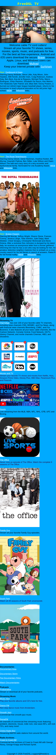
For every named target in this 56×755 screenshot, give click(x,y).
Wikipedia (20, 91)
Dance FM (4, 705)
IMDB (9, 91)
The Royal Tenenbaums (16, 156)
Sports (3, 409)
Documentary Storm (9, 674)
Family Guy (5, 530)
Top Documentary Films (10, 678)
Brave (41, 57)
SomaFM (4, 719)
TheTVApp (4, 323)
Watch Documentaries (9, 683)
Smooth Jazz (5, 712)
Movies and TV (6, 373)
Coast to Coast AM (8, 740)
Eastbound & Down (14, 72)
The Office (4, 460)
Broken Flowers (12, 234)
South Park (5, 599)
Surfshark (46, 66)
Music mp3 (5, 699)
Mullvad (34, 63)
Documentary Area (8, 669)
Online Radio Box (7, 731)
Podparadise (5, 689)
